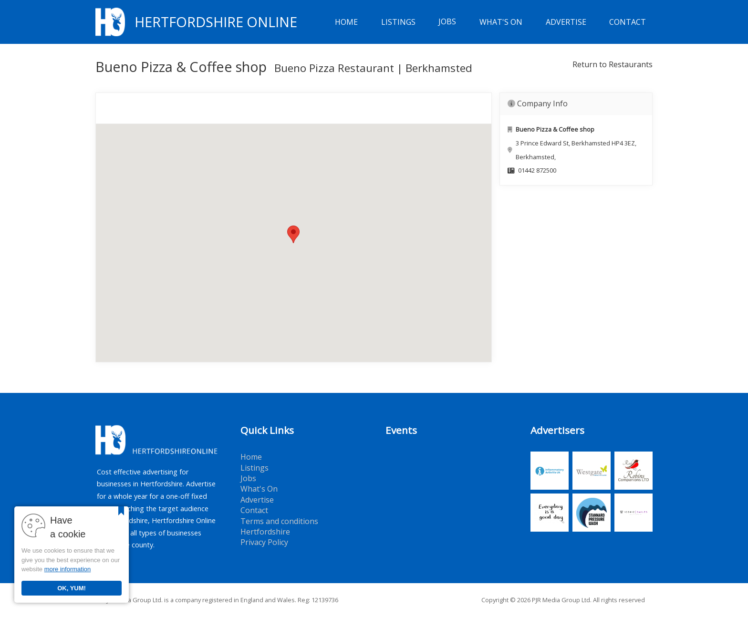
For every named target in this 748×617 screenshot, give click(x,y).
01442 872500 (537, 170)
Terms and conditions (279, 521)
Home (346, 22)
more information (67, 569)
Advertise (566, 22)
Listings (398, 22)
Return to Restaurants (612, 64)
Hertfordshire (265, 531)
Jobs (447, 22)
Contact (627, 22)
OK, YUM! (71, 588)
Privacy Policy (264, 542)
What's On (500, 22)
